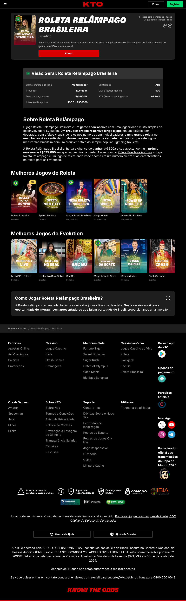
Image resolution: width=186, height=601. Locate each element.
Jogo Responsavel (96, 448)
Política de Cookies (59, 425)
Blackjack (127, 360)
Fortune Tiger (92, 348)
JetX (11, 419)
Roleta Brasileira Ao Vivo (135, 152)
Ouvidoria (89, 454)
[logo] (93, 4)
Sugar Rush (91, 360)
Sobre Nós (53, 407)
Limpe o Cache (93, 465)
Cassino (22, 328)
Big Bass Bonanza (95, 377)
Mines (12, 425)
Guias (87, 460)
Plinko (12, 431)
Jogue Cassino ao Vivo (136, 348)
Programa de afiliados (136, 407)
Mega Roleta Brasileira (78, 215)
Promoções (16, 366)
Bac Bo (70, 276)
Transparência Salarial (61, 440)
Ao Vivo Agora (18, 354)
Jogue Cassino (56, 348)
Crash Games (55, 360)
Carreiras (52, 446)
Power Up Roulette (131, 215)
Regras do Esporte (95, 432)
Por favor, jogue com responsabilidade (141, 516)
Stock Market (129, 276)
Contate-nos (92, 407)
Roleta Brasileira (20, 215)
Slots (49, 354)
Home (11, 328)
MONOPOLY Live (21, 276)
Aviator (13, 407)
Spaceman (15, 413)
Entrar (156, 4)
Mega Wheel (101, 215)
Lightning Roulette (126, 142)
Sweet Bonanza (94, 354)
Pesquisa (52, 452)
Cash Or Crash (157, 276)
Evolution (15, 219)
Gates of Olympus (95, 366)
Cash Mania (91, 372)
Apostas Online (18, 348)
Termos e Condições (60, 413)
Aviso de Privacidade (60, 419)
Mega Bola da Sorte (105, 276)
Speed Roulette (47, 215)
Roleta (125, 354)
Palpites (13, 360)
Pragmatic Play (72, 219)
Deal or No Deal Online (51, 276)
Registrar (175, 4)
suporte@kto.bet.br (121, 577)
